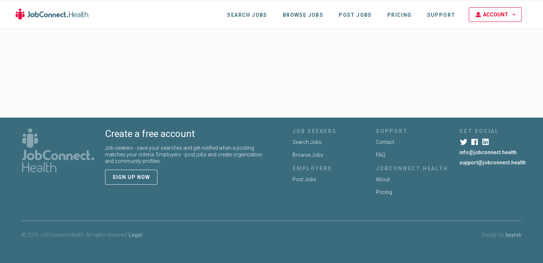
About (383, 179)
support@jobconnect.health (492, 162)
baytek (513, 235)
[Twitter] (464, 142)
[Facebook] (475, 142)
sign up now (131, 177)
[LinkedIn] (486, 142)
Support (441, 15)
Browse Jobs (303, 15)
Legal (135, 235)
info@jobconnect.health (488, 152)
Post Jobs (355, 15)
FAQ (380, 155)
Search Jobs (247, 15)
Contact (385, 142)
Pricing (399, 15)
